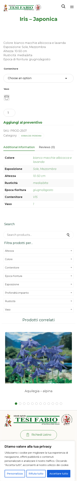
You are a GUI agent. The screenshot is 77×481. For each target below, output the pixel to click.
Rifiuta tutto (36, 473)
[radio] (6, 97)
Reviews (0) (47, 147)
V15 (35, 197)
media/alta (40, 183)
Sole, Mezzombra (44, 169)
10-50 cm (39, 176)
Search (68, 235)
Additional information (19, 147)
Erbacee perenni (31, 135)
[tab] (20, 147)
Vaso (6, 89)
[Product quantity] (9, 113)
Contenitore (11, 68)
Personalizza (15, 473)
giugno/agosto (43, 190)
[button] (38, 435)
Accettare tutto (58, 473)
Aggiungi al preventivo (22, 122)
